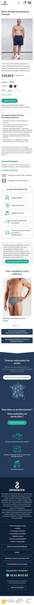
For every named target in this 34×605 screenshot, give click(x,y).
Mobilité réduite (17, 536)
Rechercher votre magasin (17, 377)
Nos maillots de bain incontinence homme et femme (17, 340)
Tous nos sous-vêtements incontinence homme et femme (17, 332)
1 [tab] (16, 57)
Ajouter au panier (9, 101)
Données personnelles (11, 600)
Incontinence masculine (18, 533)
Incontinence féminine (17, 531)
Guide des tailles (6, 95)
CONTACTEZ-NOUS (17, 423)
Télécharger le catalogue (17, 564)
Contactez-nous (17, 587)
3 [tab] (20, 325)
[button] (4, 602)
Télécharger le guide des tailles (17, 261)
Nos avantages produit (18, 526)
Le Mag (17, 552)
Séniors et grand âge (18, 541)
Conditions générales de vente (19, 600)
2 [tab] (18, 57)
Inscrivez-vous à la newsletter (17, 558)
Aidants (17, 528)
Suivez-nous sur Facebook (17, 546)
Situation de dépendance (17, 539)
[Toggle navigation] (29, 3)
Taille (3, 90)
